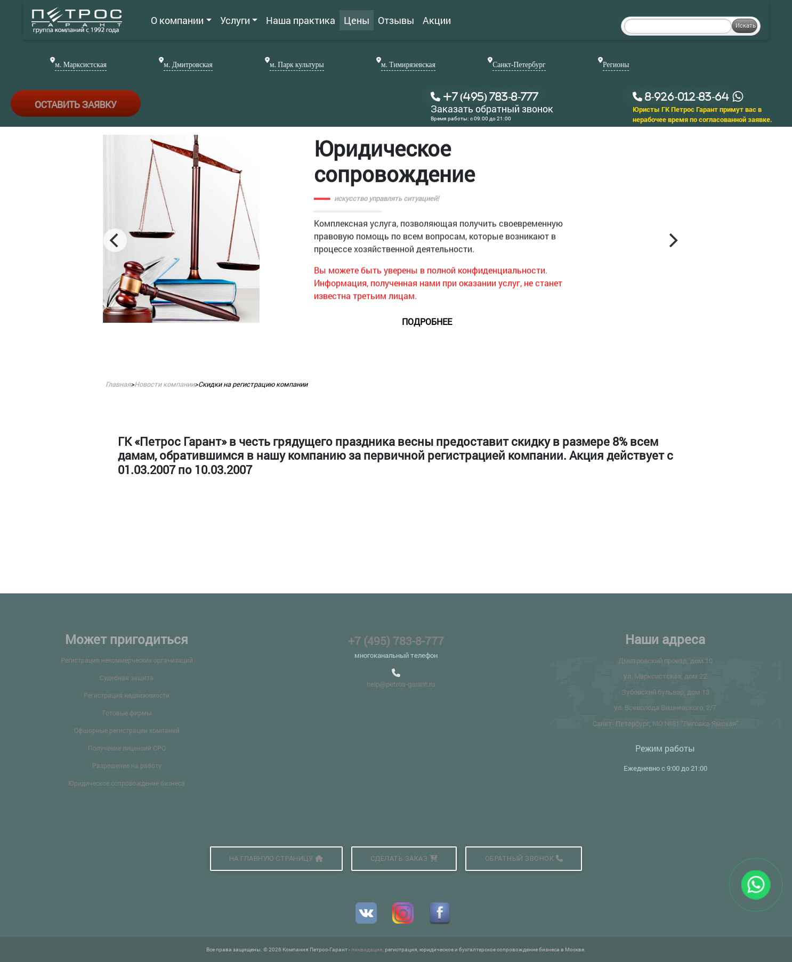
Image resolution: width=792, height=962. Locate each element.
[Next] (672, 240)
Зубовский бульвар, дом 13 (665, 692)
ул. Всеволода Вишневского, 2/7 (665, 707)
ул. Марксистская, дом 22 (665, 676)
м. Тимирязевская (408, 65)
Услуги (239, 20)
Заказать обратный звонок (492, 109)
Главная (118, 384)
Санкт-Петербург (518, 65)
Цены (356, 20)
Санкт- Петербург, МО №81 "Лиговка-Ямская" (665, 723)
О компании (181, 20)
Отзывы (396, 20)
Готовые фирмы (126, 712)
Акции (437, 20)
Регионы (616, 65)
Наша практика (300, 20)
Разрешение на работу (126, 765)
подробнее (464, 321)
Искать (746, 25)
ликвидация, (368, 949)
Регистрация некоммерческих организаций (127, 660)
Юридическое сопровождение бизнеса (126, 783)
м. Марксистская (81, 65)
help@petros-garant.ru (401, 684)
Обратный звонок (524, 858)
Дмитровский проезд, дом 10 (665, 660)
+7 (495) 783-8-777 (396, 640)
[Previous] (115, 240)
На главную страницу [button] (276, 858)
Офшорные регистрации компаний (127, 730)
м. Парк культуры (297, 65)
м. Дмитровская (188, 65)
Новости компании (164, 384)
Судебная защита (126, 677)
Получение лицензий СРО (127, 748)
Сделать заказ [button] (404, 858)
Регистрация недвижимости (126, 695)
